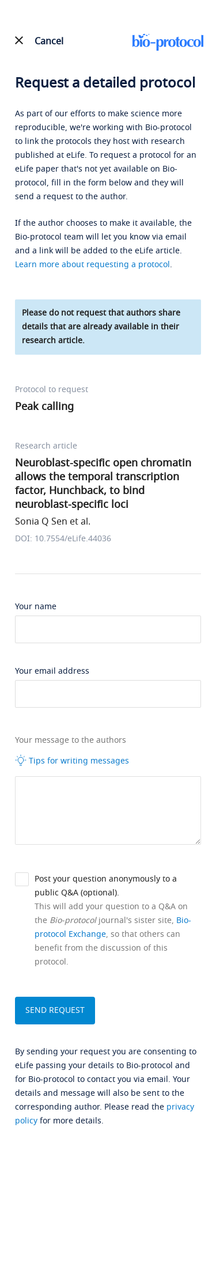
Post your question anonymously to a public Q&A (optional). (106, 886)
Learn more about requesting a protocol (92, 265)
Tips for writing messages (72, 760)
